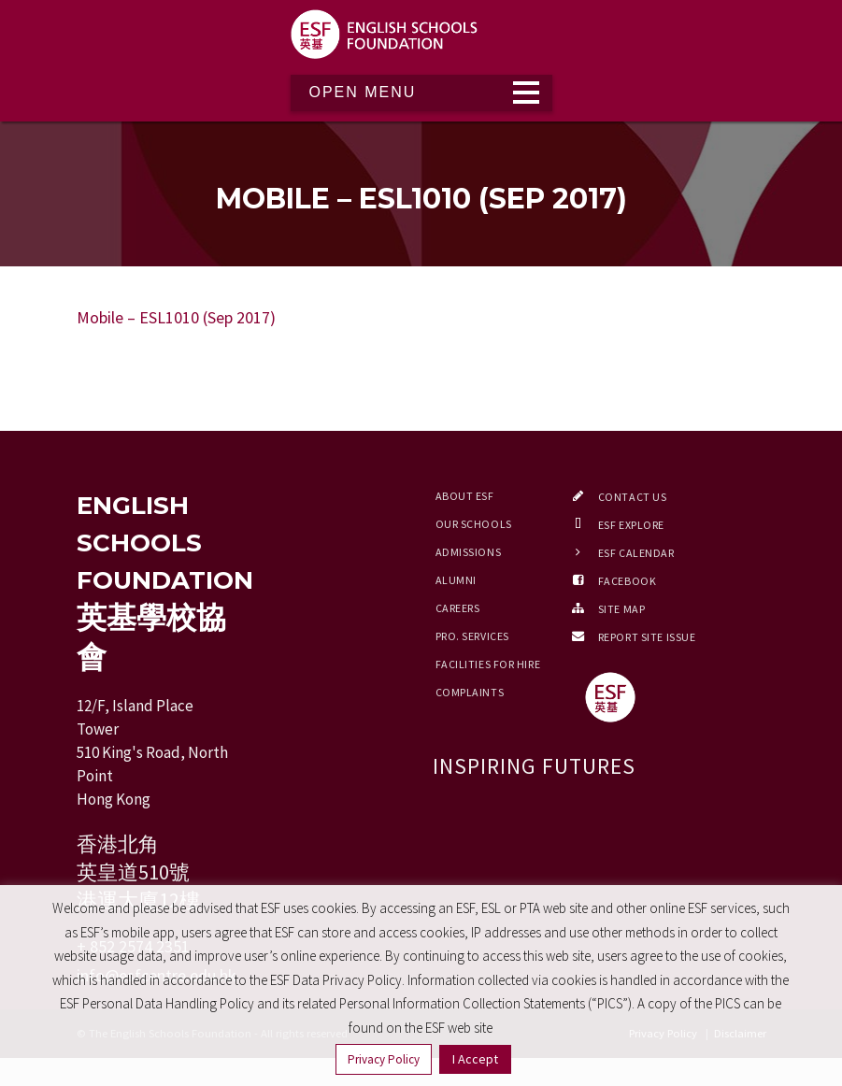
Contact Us (632, 497)
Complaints (470, 692)
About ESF (464, 496)
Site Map (621, 609)
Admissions (468, 552)
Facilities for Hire (488, 664)
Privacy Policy (384, 1059)
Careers (457, 608)
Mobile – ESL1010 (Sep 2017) (176, 317)
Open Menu (363, 92)
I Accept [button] (475, 1058)
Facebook (627, 581)
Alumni (456, 580)
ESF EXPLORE (631, 525)
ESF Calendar (636, 553)
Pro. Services (472, 636)
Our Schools (473, 524)
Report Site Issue (647, 637)
